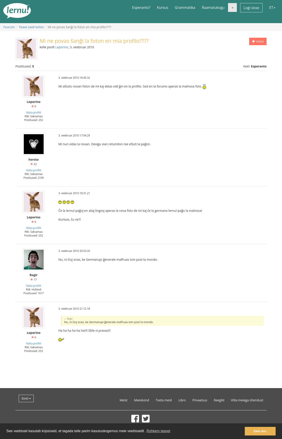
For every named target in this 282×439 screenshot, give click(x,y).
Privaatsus (199, 400)
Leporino (61, 47)
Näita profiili (33, 112)
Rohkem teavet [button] (158, 431)
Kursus (162, 7)
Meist (124, 400)
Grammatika (185, 7)
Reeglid (219, 400)
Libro (182, 400)
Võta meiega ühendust (247, 400)
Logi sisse (251, 7)
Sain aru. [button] (260, 431)
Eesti (26, 398)
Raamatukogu (213, 7)
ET (272, 7)
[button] (232, 7)
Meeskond (141, 400)
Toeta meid (164, 400)
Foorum (9, 27)
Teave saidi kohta (31, 27)
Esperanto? (141, 7)
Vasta (258, 41)
